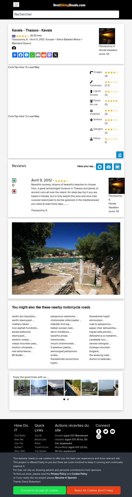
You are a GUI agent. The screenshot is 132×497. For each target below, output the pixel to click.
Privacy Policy (57, 490)
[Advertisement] (46, 91)
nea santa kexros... (22, 351)
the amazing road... (100, 355)
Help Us (39, 462)
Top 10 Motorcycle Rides (40, 439)
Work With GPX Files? (19, 453)
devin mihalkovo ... (61, 332)
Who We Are (41, 455)
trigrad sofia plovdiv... (101, 332)
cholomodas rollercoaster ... (66, 320)
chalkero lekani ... (22, 324)
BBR (72, 435)
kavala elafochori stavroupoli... (21, 334)
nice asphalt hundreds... (25, 328)
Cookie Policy (73, 490)
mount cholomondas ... (63, 343)
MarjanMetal (61, 447)
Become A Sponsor (19, 468)
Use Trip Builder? (18, 445)
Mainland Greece (21, 43)
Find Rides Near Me (19, 437)
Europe (50, 39)
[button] (20, 258)
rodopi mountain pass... (25, 343)
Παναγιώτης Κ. (20, 39)
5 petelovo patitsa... (62, 347)
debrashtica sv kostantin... (103, 336)
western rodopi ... (21, 339)
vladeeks (60, 439)
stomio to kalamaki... (100, 359)
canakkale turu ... (98, 339)
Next (113, 388)
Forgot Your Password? (20, 460)
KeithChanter (62, 455)
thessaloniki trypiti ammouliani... (99, 318)
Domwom (60, 470)
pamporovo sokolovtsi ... (64, 316)
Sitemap (44, 490)
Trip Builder (41, 451)
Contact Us (40, 458)
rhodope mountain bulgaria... (99, 349)
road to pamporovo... (100, 324)
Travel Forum (41, 447)
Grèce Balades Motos (68, 39)
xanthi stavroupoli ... (23, 320)
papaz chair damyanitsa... (103, 328)
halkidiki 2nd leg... (61, 324)
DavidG (59, 435)
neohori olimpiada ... (23, 347)
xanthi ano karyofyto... (24, 316)
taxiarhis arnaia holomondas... (59, 337)
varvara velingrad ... (100, 343)
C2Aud (81, 470)
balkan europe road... (62, 328)
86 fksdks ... (18, 355)
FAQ (16, 474)
